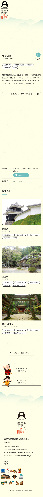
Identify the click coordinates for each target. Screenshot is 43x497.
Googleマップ (21, 175)
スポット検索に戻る (21, 353)
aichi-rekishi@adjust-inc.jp (20, 456)
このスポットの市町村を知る (21, 94)
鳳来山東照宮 (8, 324)
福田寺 (5, 276)
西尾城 (5, 229)
